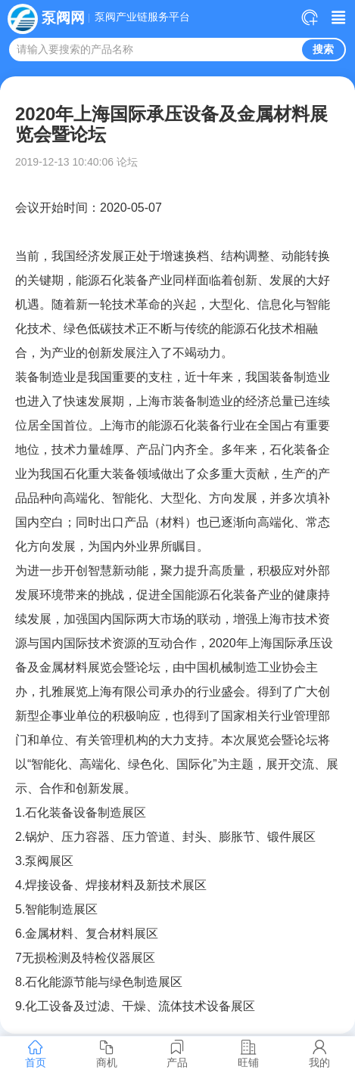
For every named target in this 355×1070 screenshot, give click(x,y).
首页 (35, 1053)
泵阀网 (63, 18)
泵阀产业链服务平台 (142, 17)
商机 (106, 1053)
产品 (177, 1053)
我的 (319, 1053)
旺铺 (248, 1053)
